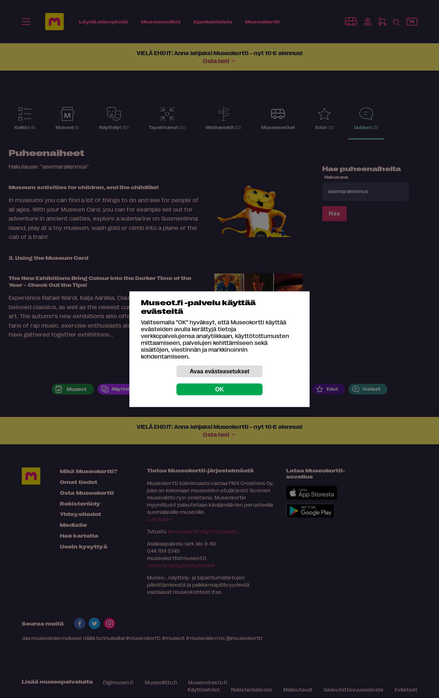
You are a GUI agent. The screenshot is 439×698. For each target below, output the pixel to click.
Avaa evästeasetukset (219, 371)
